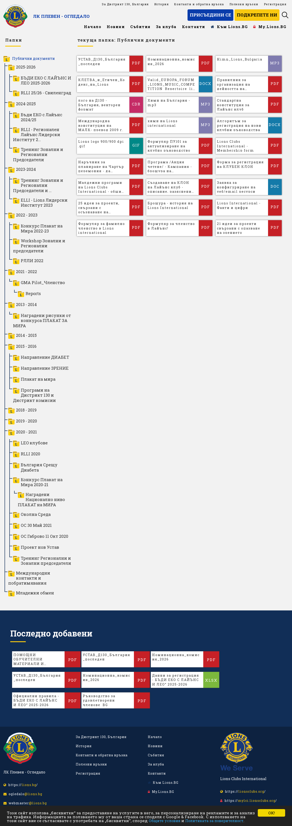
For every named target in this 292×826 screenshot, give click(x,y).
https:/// (20, 785)
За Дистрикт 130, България (125, 4)
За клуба (166, 26)
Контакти (193, 26)
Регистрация (275, 4)
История (161, 4)
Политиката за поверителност (214, 820)
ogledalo (22, 794)
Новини (116, 26)
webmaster (25, 803)
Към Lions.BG (229, 26)
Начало (92, 26)
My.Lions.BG (269, 26)
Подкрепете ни (257, 15)
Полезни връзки (243, 4)
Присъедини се (210, 15)
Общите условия (164, 820)
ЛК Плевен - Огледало (61, 16)
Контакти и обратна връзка (199, 4)
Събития (140, 26)
